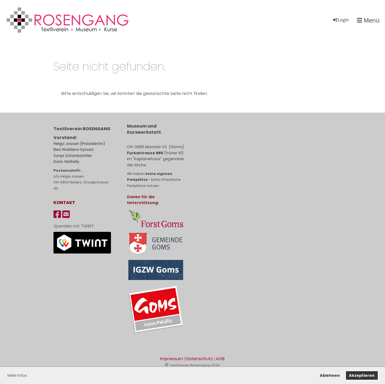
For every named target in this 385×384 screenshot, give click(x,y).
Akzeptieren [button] (362, 375)
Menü (368, 20)
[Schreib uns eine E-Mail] (66, 214)
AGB (220, 359)
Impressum (171, 359)
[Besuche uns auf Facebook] (57, 214)
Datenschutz (199, 359)
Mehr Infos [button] (17, 375)
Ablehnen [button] (330, 375)
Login (340, 20)
